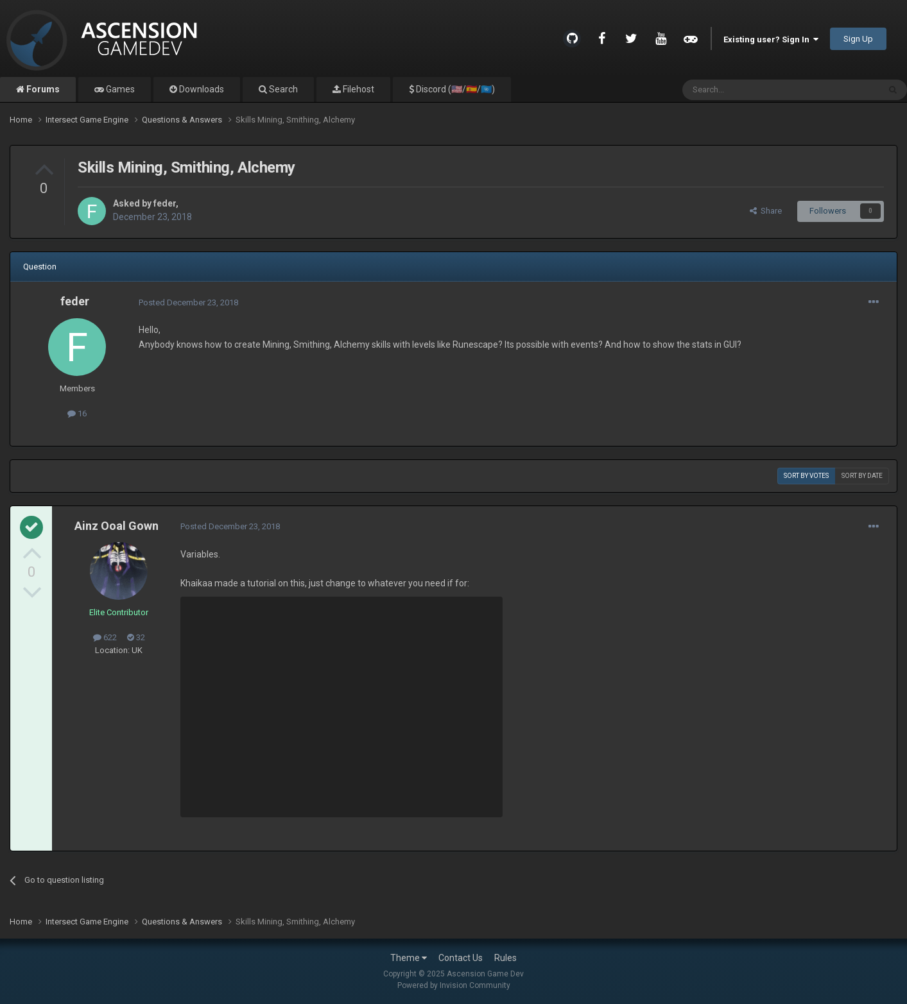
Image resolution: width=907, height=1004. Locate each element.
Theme (408, 958)
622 (105, 637)
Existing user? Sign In (770, 39)
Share (766, 211)
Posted (188, 302)
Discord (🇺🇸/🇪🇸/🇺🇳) (454, 89)
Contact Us (460, 958)
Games (119, 89)
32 (136, 637)
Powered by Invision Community (453, 985)
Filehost (357, 89)
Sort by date (862, 475)
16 (77, 413)
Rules (505, 958)
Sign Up (858, 39)
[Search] (750, 90)
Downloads (200, 89)
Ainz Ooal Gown (116, 525)
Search (282, 89)
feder (164, 203)
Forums (42, 89)
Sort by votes (806, 475)
